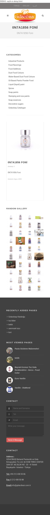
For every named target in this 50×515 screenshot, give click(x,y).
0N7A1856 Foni (17, 162)
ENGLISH (26, 6)
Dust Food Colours (16, 73)
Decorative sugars (16, 104)
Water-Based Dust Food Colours (22, 77)
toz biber (12, 321)
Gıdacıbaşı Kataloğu (17, 317)
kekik (11, 324)
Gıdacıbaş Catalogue (17, 108)
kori (10, 332)
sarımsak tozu (14, 328)
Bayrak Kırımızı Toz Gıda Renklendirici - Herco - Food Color (27, 370)
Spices (11, 88)
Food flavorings (15, 65)
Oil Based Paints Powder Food (21, 80)
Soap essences (15, 100)
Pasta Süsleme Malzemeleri (27, 349)
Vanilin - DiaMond (22, 388)
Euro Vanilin (20, 378)
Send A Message (15, 440)
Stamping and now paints (19, 96)
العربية (35, 6)
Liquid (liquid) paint (17, 84)
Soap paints (13, 92)
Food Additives (15, 69)
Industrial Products (16, 61)
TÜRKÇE (16, 6)
